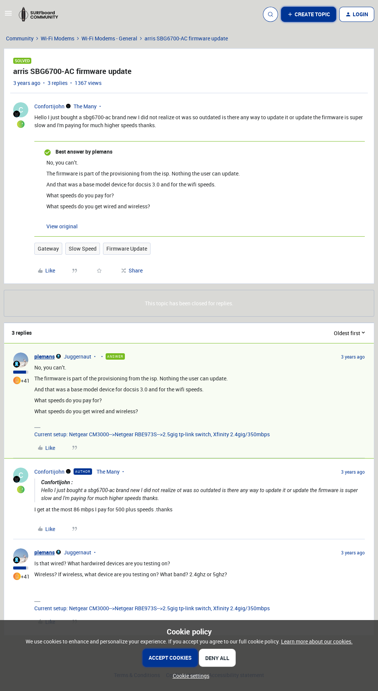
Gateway (48, 248)
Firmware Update (126, 248)
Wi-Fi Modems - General (109, 38)
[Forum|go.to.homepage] (42, 14)
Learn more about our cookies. (317, 641)
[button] (8, 15)
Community (20, 38)
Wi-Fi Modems (57, 38)
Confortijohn (49, 106)
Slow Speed (83, 248)
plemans (44, 356)
